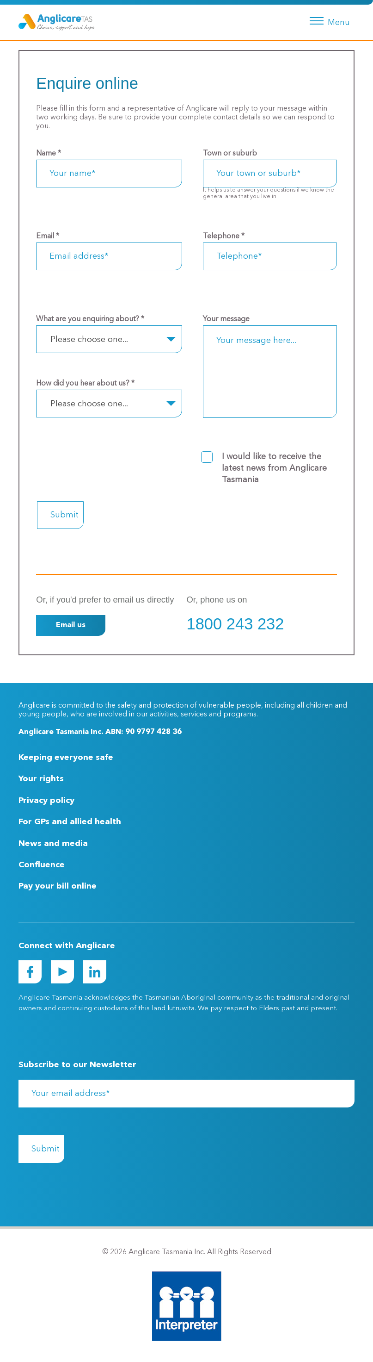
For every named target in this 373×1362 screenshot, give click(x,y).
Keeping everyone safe (65, 757)
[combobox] (109, 339)
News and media (53, 844)
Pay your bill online (57, 886)
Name (48, 153)
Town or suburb (230, 153)
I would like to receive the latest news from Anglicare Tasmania (274, 468)
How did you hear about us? (85, 383)
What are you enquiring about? (90, 319)
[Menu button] (328, 20)
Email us (71, 625)
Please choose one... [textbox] (89, 340)
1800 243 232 (235, 624)
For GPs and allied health (69, 822)
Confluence (41, 865)
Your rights (41, 779)
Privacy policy (46, 800)
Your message (226, 319)
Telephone (224, 236)
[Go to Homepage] (56, 22)
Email (47, 236)
